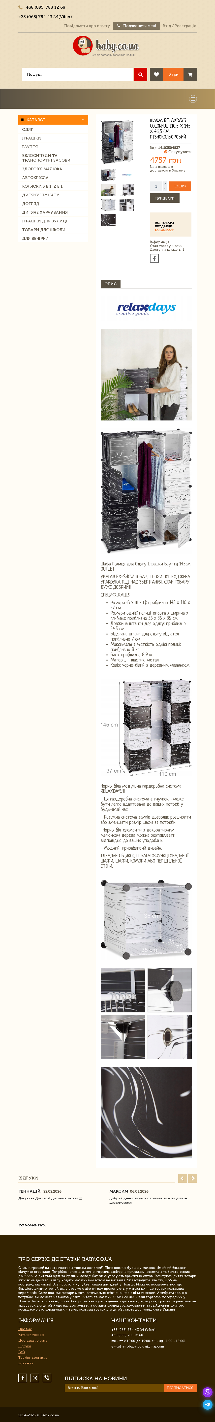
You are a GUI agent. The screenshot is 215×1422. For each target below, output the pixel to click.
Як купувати (177, 152)
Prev (182, 1178)
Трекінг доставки (32, 1357)
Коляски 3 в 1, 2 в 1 (42, 186)
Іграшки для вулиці (44, 221)
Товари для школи (43, 229)
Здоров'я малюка (42, 169)
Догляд (30, 203)
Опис (110, 283)
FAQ (21, 1352)
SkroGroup (164, 230)
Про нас (25, 1329)
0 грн (173, 74)
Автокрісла (35, 177)
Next (192, 1178)
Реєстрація (185, 26)
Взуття (30, 146)
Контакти (25, 1363)
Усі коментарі (32, 1225)
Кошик (180, 186)
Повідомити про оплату (87, 26)
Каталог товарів (31, 1335)
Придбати (164, 198)
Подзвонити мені (136, 26)
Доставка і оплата (32, 1340)
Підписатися (180, 1388)
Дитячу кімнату (40, 195)
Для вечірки (35, 238)
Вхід (167, 26)
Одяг (27, 129)
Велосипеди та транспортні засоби (46, 158)
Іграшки (31, 138)
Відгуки (24, 1346)
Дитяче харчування (45, 212)
